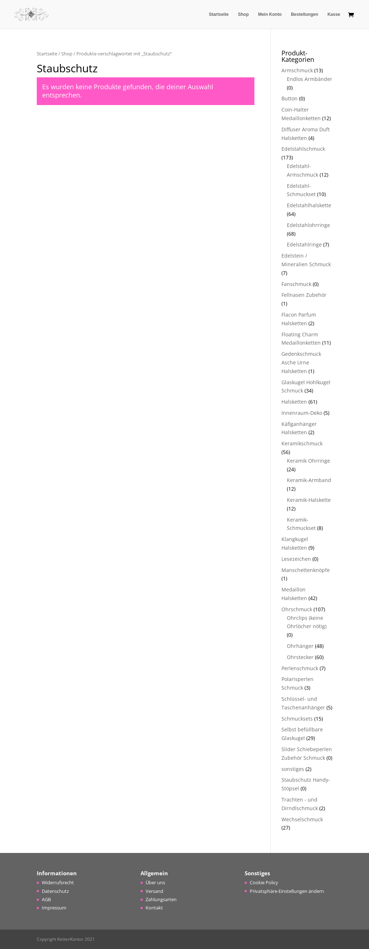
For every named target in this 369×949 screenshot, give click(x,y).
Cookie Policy (264, 882)
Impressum (54, 907)
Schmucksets (297, 718)
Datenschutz (55, 891)
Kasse (334, 14)
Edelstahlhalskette (309, 205)
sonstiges (292, 769)
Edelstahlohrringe (308, 225)
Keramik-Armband (309, 480)
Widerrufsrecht (58, 882)
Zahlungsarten (161, 899)
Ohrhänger (300, 645)
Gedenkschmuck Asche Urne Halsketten (301, 362)
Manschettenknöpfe (305, 570)
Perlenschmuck (299, 668)
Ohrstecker (300, 657)
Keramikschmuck (302, 443)
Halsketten (294, 401)
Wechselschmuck (302, 819)
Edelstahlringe (304, 244)
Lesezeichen (296, 558)
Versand (154, 891)
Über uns (155, 882)
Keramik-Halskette (309, 499)
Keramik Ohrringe (308, 460)
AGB (46, 899)
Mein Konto (269, 14)
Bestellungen (304, 14)
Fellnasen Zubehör (303, 294)
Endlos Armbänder (309, 79)
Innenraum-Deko (301, 412)
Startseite (219, 14)
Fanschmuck (296, 284)
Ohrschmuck (296, 609)
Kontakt (154, 907)
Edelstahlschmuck (303, 148)
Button (289, 98)
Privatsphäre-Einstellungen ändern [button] (287, 891)
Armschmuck (297, 70)
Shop (243, 14)
